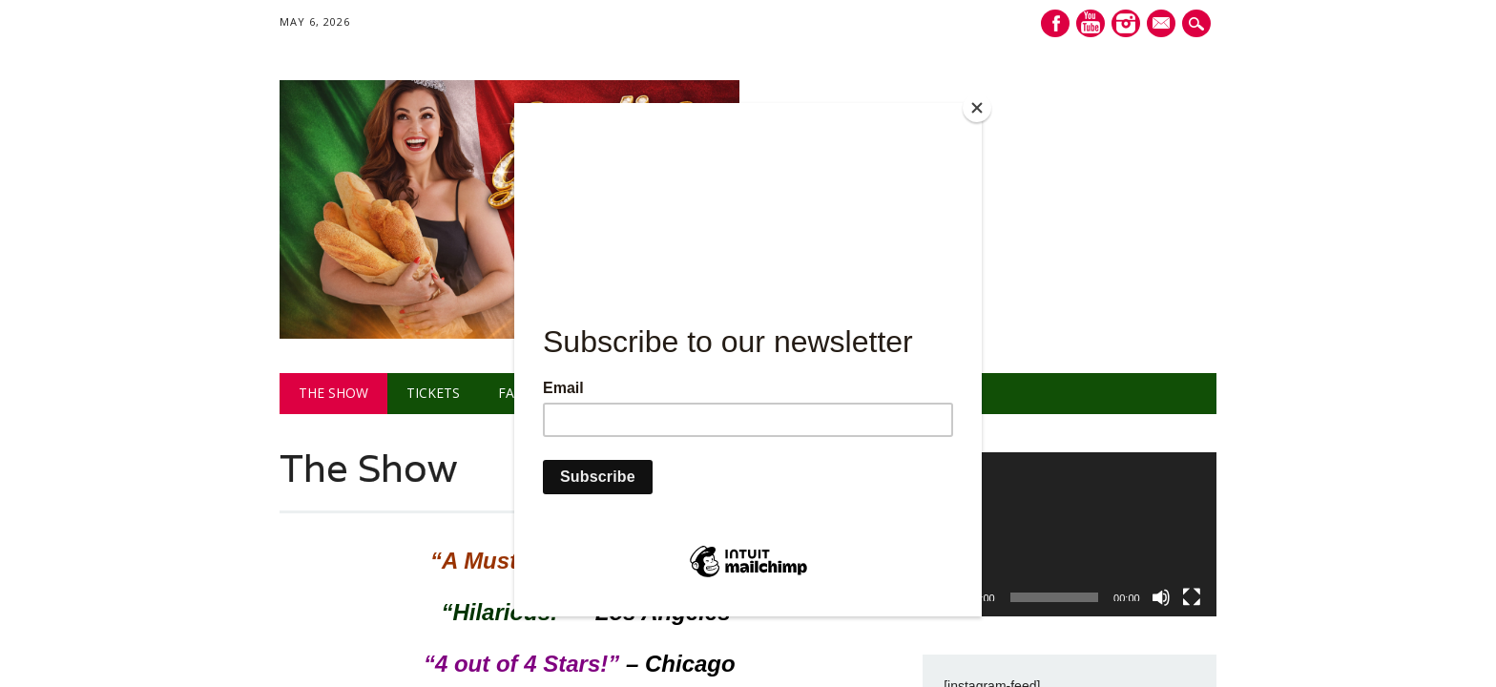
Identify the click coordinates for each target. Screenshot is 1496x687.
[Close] (977, 108)
